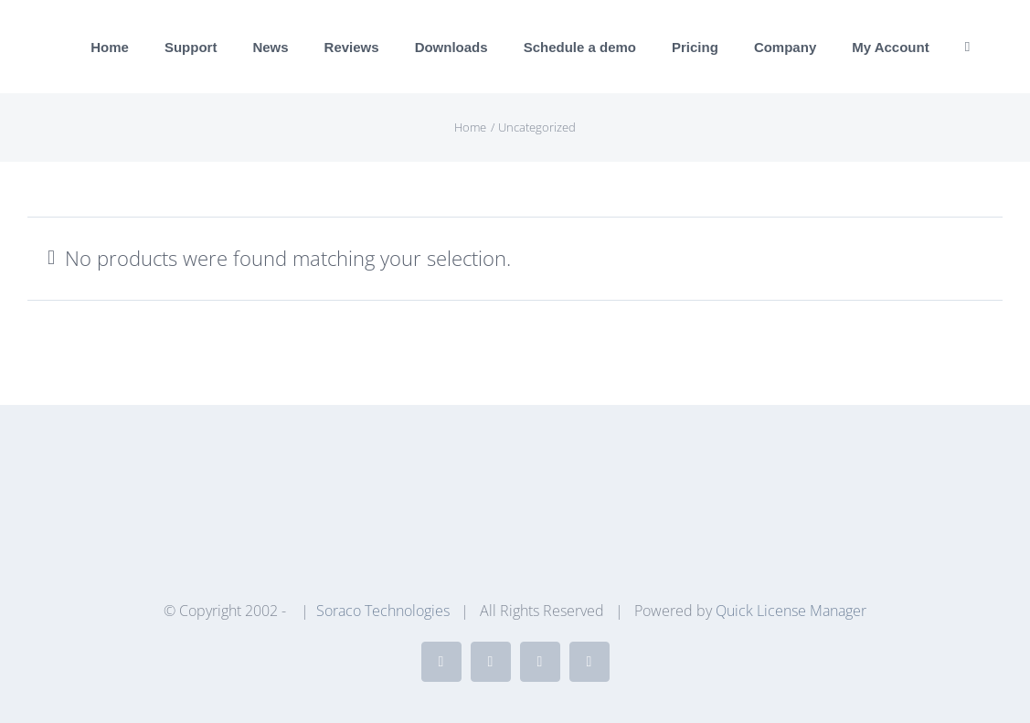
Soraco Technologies (383, 611)
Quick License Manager (791, 611)
